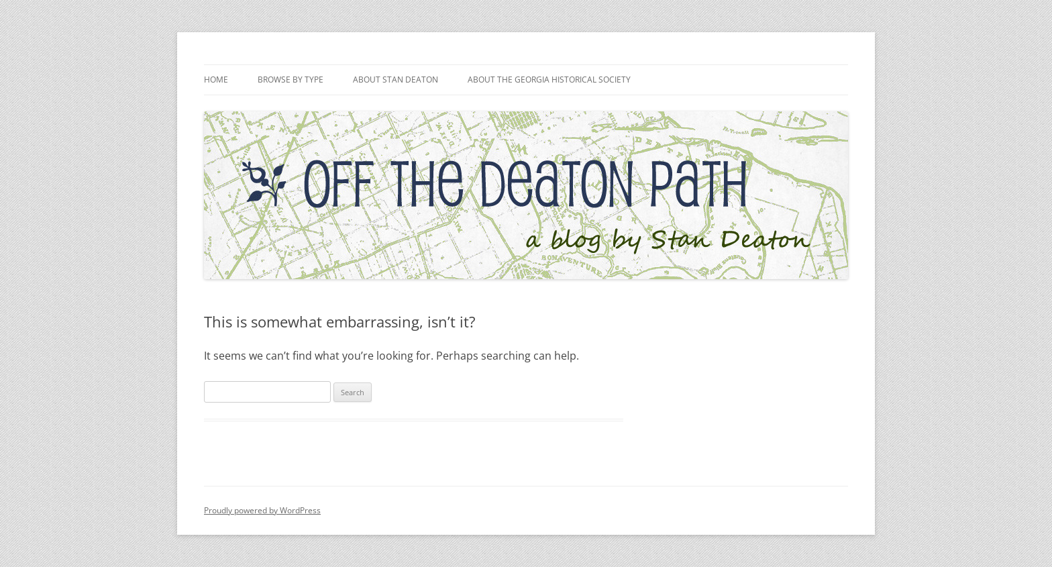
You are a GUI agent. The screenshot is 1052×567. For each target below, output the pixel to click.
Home (216, 79)
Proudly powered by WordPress (262, 510)
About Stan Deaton (395, 79)
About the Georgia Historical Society (549, 79)
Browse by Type (290, 79)
